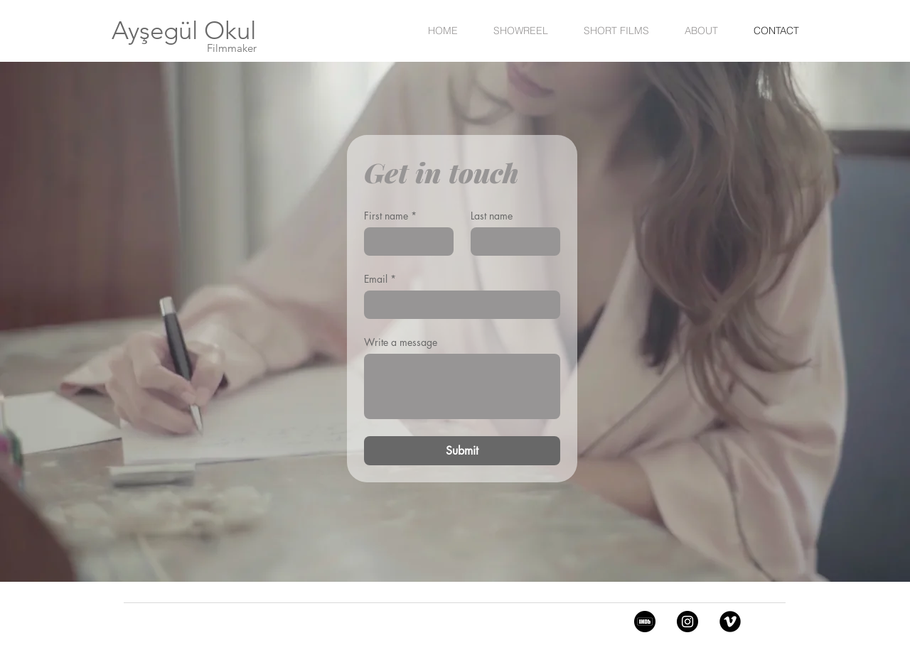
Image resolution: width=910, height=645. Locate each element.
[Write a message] (462, 386)
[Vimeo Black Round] (730, 621)
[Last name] (511, 241)
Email (380, 279)
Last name (492, 216)
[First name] (404, 241)
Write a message (400, 342)
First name (390, 216)
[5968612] (644, 621)
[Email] (458, 305)
